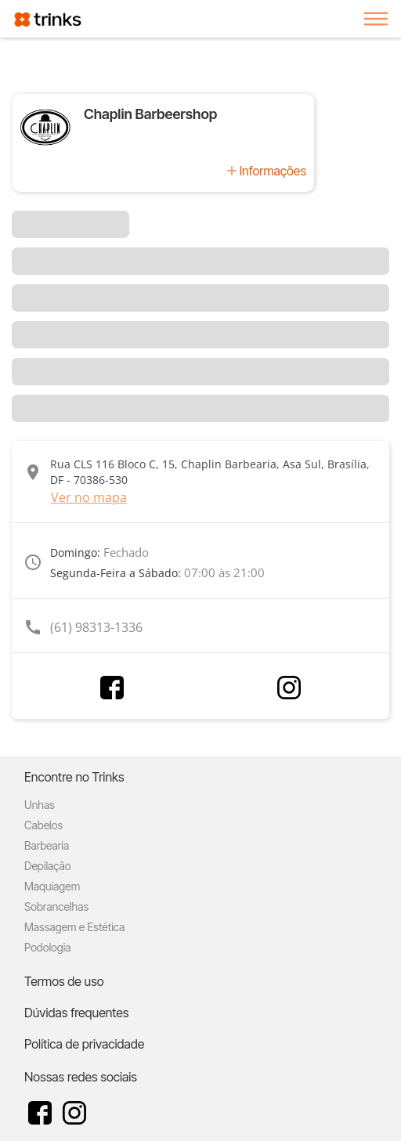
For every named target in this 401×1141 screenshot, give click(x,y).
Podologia (47, 947)
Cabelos (43, 825)
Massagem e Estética (74, 926)
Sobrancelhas (56, 906)
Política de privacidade (84, 1044)
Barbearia (46, 845)
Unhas (39, 804)
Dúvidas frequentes (76, 1012)
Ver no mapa (89, 497)
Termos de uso (64, 981)
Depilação (47, 865)
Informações (273, 171)
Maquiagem (52, 886)
